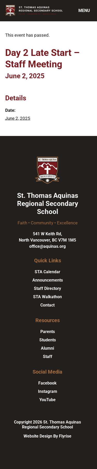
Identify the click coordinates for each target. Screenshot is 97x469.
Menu (84, 10)
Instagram (47, 391)
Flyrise (65, 436)
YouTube (47, 399)
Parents (47, 331)
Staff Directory (47, 288)
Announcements (47, 280)
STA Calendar (47, 271)
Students (47, 339)
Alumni (47, 348)
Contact (47, 305)
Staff (47, 356)
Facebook (47, 383)
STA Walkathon (47, 296)
